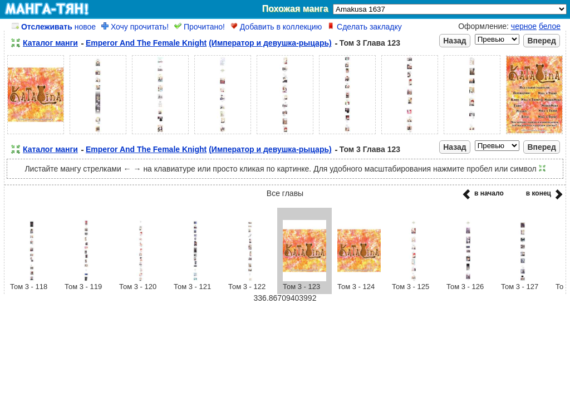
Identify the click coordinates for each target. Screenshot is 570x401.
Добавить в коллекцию (276, 26)
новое (54, 26)
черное (524, 26)
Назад (454, 40)
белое (550, 26)
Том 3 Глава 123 (370, 42)
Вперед (541, 40)
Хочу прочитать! (135, 26)
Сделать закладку (364, 26)
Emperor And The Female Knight (146, 42)
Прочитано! (199, 26)
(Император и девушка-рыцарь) (270, 42)
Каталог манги (50, 42)
